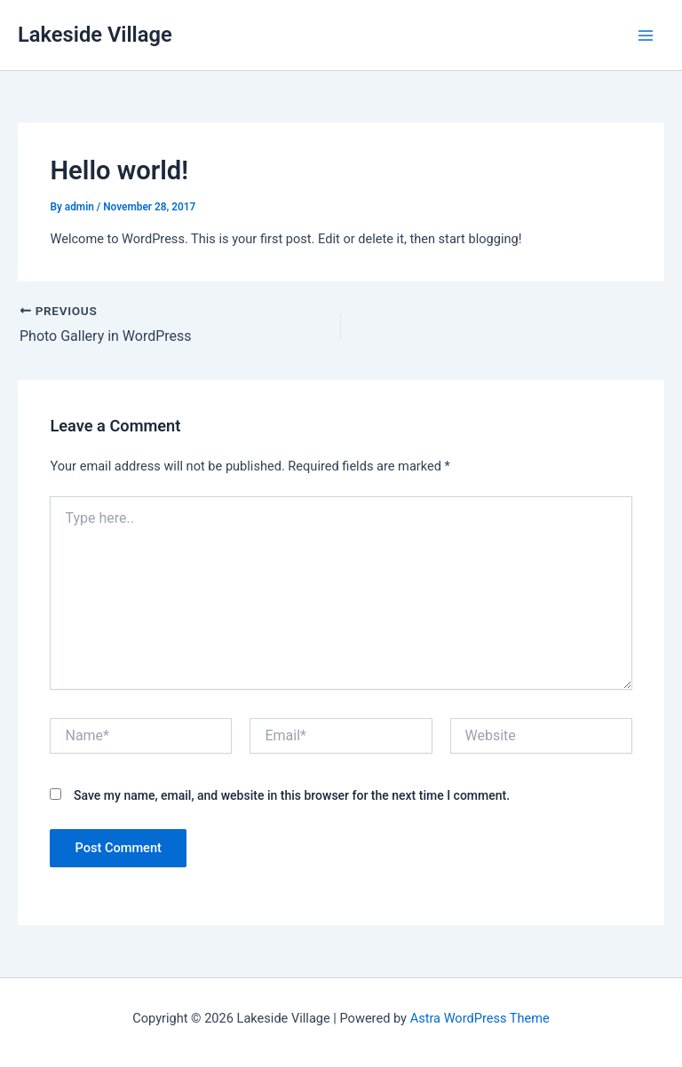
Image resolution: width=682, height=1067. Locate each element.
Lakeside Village (95, 34)
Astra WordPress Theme (480, 1018)
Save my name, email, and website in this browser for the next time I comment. (292, 795)
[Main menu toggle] (645, 35)
